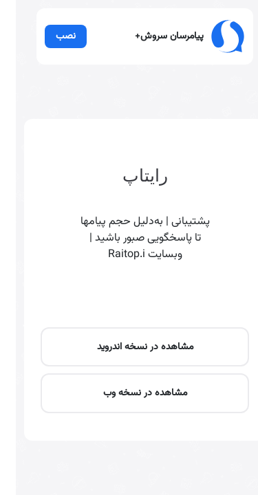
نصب (51, 52)
